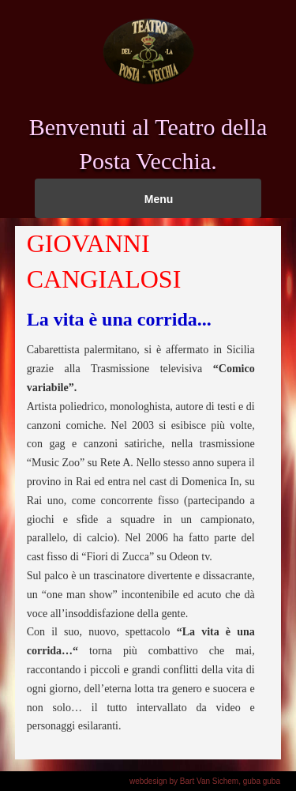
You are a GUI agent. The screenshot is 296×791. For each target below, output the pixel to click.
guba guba (261, 781)
